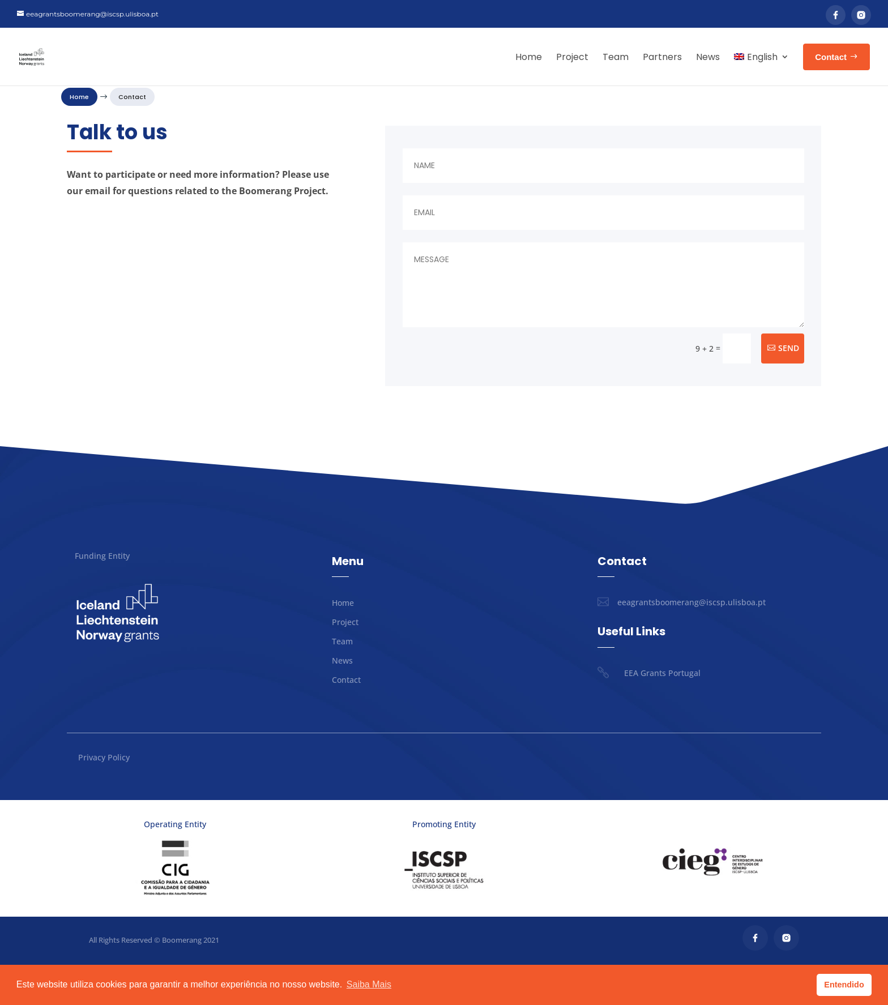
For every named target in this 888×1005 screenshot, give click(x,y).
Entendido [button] (844, 984)
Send (788, 388)
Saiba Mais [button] (369, 984)
